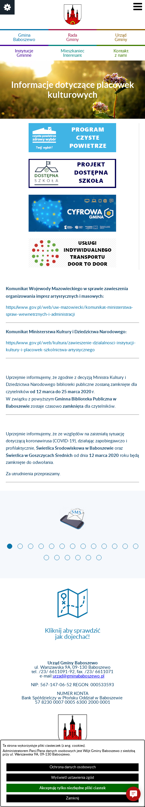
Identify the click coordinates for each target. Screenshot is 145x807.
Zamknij (72, 798)
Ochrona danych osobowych (73, 767)
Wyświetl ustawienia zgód (72, 778)
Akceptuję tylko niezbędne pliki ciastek (72, 788)
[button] (7, 7)
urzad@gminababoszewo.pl (78, 676)
